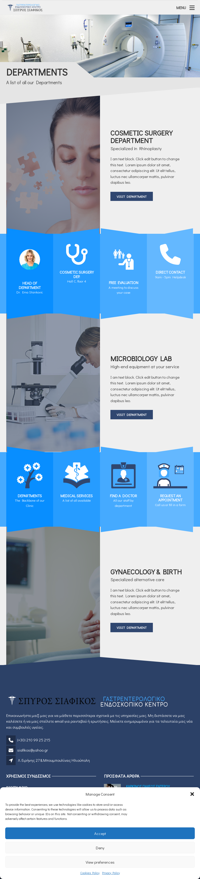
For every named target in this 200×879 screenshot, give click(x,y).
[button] (192, 794)
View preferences (100, 862)
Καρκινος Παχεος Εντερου (148, 786)
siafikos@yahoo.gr (32, 750)
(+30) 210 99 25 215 (33, 739)
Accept (100, 833)
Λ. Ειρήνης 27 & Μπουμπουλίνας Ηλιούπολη (54, 760)
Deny (100, 847)
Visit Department (132, 196)
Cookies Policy (89, 873)
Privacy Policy (111, 873)
